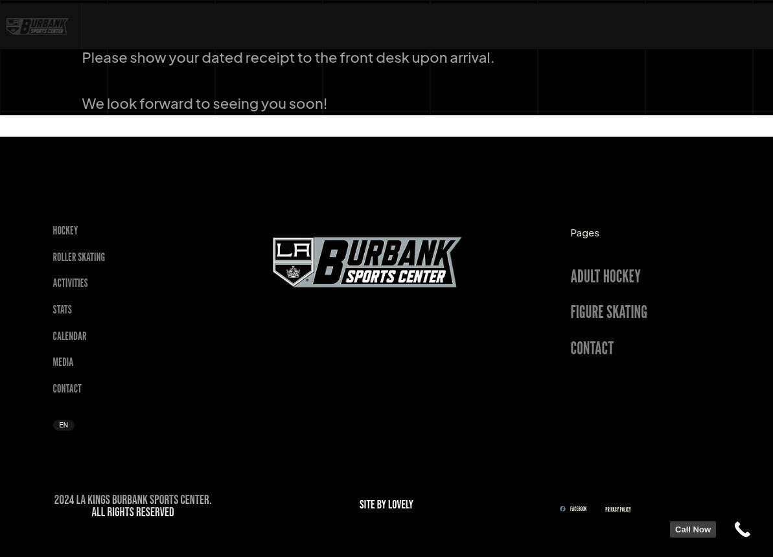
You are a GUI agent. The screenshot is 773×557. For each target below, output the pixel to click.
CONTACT (592, 347)
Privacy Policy (617, 509)
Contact (67, 388)
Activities (70, 283)
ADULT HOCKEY (606, 276)
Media (63, 362)
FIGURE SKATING (609, 311)
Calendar (70, 336)
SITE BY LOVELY (386, 505)
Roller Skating (79, 257)
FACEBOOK (573, 508)
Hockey (65, 230)
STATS (62, 309)
